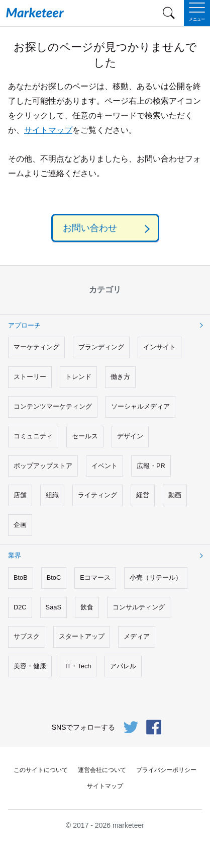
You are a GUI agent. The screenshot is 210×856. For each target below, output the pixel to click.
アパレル (123, 666)
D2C (20, 607)
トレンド (78, 376)
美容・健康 (30, 666)
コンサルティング (139, 607)
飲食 (86, 607)
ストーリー (30, 376)
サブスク (27, 636)
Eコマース (95, 577)
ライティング (97, 495)
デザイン (130, 436)
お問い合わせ (90, 228)
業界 (14, 555)
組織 (52, 495)
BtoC (54, 577)
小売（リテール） (156, 577)
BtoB (21, 577)
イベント (104, 466)
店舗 (20, 495)
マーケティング (36, 347)
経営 (142, 495)
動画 (174, 495)
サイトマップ (48, 130)
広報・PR (151, 466)
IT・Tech (78, 666)
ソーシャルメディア (140, 406)
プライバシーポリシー (166, 769)
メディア (137, 636)
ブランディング (101, 347)
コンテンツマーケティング (53, 406)
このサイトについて (41, 769)
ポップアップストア (43, 466)
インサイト (159, 347)
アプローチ (24, 325)
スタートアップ (81, 636)
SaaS (53, 607)
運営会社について (102, 769)
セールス (85, 436)
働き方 (120, 376)
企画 (20, 524)
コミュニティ (33, 436)
